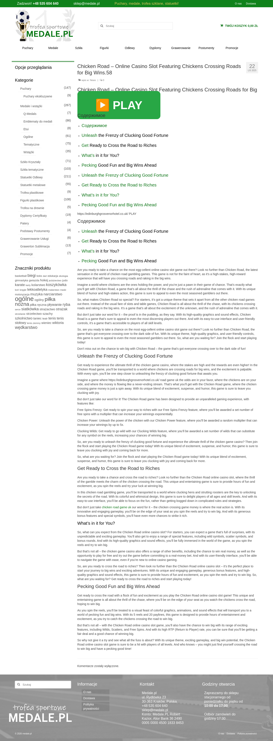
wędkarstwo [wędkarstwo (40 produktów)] (26, 327)
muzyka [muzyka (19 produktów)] (36, 294)
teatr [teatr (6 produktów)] (45, 318)
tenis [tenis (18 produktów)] (52, 318)
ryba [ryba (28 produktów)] (66, 304)
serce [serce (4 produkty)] (17, 309)
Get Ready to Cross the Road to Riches (119, 185)
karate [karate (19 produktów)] (20, 285)
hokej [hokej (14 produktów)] (44, 280)
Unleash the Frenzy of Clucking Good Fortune (125, 175)
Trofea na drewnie (32, 208)
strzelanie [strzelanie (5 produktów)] (20, 314)
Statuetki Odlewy (31, 177)
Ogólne (28, 137)
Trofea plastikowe (32, 192)
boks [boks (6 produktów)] (39, 275)
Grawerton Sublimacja (35, 246)
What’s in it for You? (100, 195)
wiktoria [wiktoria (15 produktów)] (58, 323)
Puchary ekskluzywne (37, 96)
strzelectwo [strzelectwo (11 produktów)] (34, 313)
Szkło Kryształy (30, 162)
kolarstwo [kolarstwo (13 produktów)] (38, 285)
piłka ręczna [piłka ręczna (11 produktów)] (38, 304)
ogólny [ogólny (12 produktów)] (39, 300)
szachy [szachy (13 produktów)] (48, 313)
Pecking (89, 165)
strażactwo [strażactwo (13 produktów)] (47, 309)
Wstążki (28, 152)
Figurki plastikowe (32, 200)
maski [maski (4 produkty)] (63, 290)
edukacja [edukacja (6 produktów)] (53, 275)
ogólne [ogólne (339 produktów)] (24, 298)
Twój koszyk (239, 25)
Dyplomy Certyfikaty (33, 215)
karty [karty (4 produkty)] (28, 285)
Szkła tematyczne (32, 169)
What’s (88, 155)
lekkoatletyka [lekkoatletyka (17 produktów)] (37, 289)
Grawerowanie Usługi (34, 238)
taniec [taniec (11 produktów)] (37, 318)
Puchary (25, 88)
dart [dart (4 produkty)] (45, 276)
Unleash (89, 135)
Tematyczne (31, 144)
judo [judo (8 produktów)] (65, 280)
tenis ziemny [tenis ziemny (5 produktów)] (34, 323)
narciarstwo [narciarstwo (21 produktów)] (53, 294)
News (93, 80)
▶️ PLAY (118, 105)
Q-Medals (29, 114)
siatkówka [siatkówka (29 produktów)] (30, 309)
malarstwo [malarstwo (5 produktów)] (53, 290)
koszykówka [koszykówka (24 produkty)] (56, 285)
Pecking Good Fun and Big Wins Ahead (119, 204)
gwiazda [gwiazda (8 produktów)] (34, 280)
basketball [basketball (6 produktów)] (21, 275)
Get (85, 145)
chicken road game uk (116, 507)
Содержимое (94, 125)
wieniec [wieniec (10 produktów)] (46, 323)
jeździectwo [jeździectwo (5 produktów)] (55, 280)
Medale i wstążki (31, 106)
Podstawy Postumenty (35, 231)
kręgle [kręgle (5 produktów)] (23, 290)
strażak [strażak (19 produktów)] (61, 309)
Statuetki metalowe (32, 185)
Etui (26, 129)
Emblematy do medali (37, 121)
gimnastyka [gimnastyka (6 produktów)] (21, 280)
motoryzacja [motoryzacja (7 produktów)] (22, 294)
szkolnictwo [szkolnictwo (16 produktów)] (23, 318)
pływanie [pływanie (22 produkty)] (54, 304)
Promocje (26, 254)
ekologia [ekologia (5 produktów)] (63, 276)
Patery (24, 223)
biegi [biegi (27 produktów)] (32, 275)
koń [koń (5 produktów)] (17, 290)
